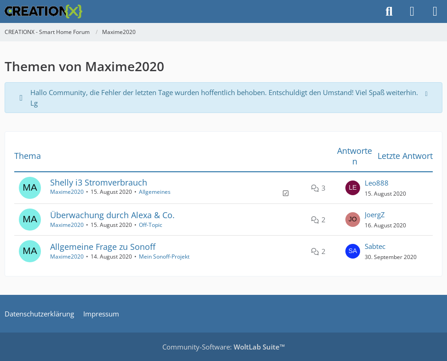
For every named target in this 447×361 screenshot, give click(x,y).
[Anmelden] (412, 11)
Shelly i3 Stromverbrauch (98, 182)
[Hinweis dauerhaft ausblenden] (427, 92)
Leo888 (377, 182)
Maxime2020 (67, 192)
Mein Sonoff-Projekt (164, 256)
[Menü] (435, 11)
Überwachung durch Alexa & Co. (112, 214)
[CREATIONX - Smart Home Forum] (43, 11)
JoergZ (375, 214)
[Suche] (389, 11)
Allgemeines (155, 192)
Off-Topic (150, 225)
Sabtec (375, 246)
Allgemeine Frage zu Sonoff (102, 246)
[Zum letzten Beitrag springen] (352, 187)
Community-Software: (223, 346)
